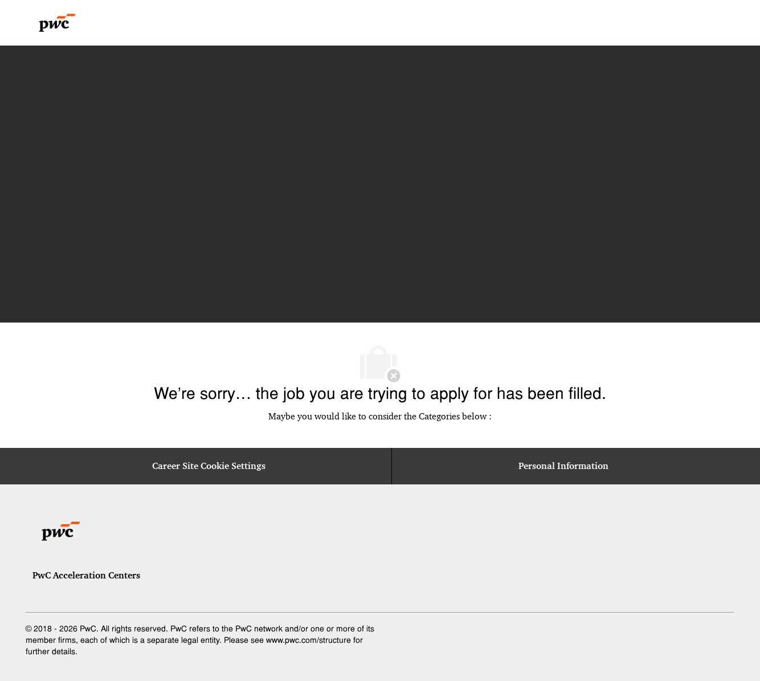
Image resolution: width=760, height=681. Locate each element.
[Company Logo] (57, 23)
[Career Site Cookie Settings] (209, 466)
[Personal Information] (563, 466)
